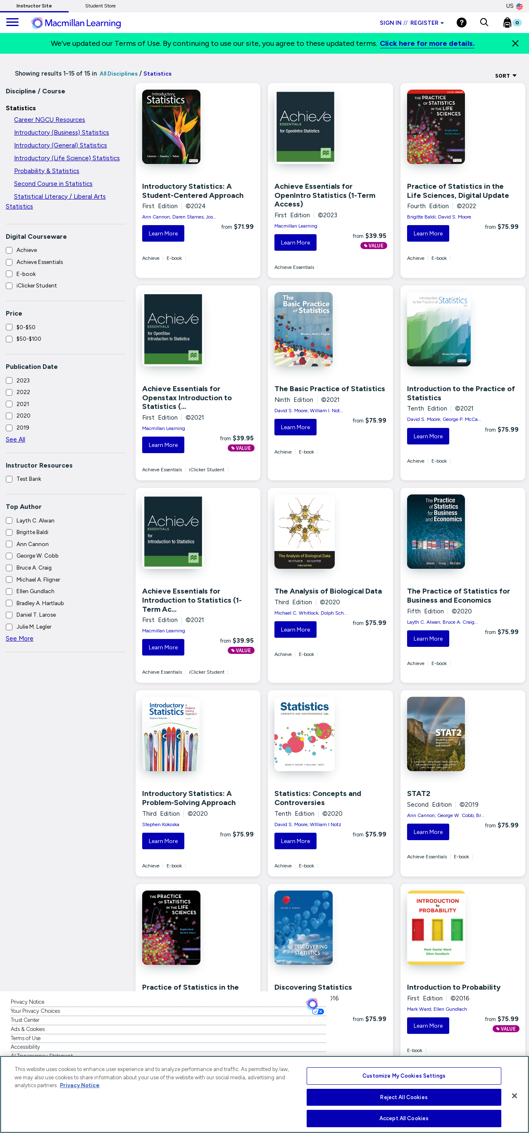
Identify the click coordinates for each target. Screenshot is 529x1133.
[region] (264, 1094)
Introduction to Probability (453, 987)
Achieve (27, 250)
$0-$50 (26, 327)
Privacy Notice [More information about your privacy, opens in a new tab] (80, 1085)
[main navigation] (12, 22)
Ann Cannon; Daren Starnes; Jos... (179, 217)
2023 (23, 380)
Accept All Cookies (404, 1118)
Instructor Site (34, 6)
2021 (23, 404)
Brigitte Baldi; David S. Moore (439, 217)
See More (19, 638)
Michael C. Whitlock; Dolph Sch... (311, 613)
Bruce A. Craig (34, 567)
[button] (484, 22)
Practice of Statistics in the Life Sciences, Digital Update (458, 191)
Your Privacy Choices (35, 1011)
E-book (26, 274)
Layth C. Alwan (36, 520)
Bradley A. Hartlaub (40, 603)
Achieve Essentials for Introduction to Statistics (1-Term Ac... (192, 600)
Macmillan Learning (295, 226)
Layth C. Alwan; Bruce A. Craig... (442, 622)
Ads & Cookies (28, 1029)
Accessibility (25, 1047)
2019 (23, 427)
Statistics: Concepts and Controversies (317, 798)
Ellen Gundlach (36, 591)
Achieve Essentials (40, 262)
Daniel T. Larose (36, 614)
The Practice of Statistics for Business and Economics (458, 596)
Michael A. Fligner (38, 579)
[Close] (515, 43)
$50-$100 (29, 338)
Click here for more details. (427, 43)
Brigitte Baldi (32, 532)
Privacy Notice (27, 1002)
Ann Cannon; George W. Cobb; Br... (446, 815)
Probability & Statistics (46, 171)
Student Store (100, 6)
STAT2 (418, 793)
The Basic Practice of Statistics (329, 388)
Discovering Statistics (313, 987)
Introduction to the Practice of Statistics (461, 393)
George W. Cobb (38, 555)
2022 (23, 392)
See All (15, 439)
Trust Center (25, 1020)
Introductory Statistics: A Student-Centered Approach (192, 191)
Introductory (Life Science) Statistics (67, 158)
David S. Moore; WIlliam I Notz (307, 824)
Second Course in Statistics (53, 184)
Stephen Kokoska (160, 824)
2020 (24, 415)
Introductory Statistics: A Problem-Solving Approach (189, 798)
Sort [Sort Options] (506, 75)
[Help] (462, 23)
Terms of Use (26, 1038)
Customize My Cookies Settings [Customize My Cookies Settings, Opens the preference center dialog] (404, 1076)
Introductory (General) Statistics (60, 145)
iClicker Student (37, 285)
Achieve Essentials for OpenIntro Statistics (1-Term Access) (324, 195)
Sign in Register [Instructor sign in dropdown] (412, 22)
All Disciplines (118, 73)
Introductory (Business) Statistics (61, 132)
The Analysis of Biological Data (328, 591)
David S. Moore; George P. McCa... (444, 419)
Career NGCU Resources (49, 120)
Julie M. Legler (34, 626)
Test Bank (29, 478)
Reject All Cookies (403, 1097)
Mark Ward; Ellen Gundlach (437, 1009)
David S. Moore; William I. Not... (308, 410)
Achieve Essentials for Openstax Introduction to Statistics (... (187, 397)
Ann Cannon (33, 544)
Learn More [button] (163, 233)
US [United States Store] (514, 6)
